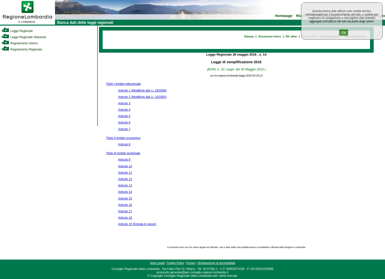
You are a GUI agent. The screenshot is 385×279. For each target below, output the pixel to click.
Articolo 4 (124, 109)
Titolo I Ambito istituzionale (123, 84)
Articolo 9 (124, 159)
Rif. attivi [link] (291, 36)
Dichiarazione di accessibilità (216, 263)
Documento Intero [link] (269, 36)
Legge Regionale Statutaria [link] (23, 37)
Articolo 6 (124, 122)
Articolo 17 (125, 211)
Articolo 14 (125, 192)
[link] (27, 23)
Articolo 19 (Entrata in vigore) (137, 224)
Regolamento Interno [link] (19, 43)
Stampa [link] (249, 36)
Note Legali (157, 263)
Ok (344, 32)
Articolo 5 (124, 116)
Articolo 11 (125, 172)
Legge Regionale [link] (17, 31)
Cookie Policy (175, 263)
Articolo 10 (125, 166)
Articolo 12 (125, 179)
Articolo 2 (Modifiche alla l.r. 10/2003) (142, 97)
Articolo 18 (125, 217)
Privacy (191, 263)
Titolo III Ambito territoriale (123, 153)
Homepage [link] (283, 16)
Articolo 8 (124, 144)
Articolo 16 (125, 205)
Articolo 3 (124, 103)
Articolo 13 (125, 185)
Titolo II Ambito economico (123, 138)
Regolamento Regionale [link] (21, 49)
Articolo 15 (125, 198)
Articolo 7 (124, 129)
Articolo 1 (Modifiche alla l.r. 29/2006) (142, 90)
